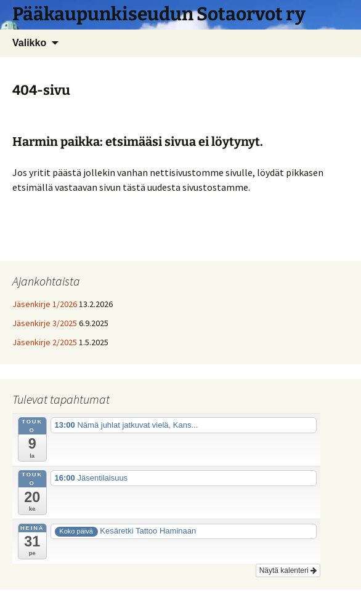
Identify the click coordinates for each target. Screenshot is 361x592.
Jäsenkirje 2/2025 (44, 342)
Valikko (29, 43)
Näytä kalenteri (288, 570)
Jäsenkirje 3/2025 (44, 323)
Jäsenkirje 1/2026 (44, 304)
